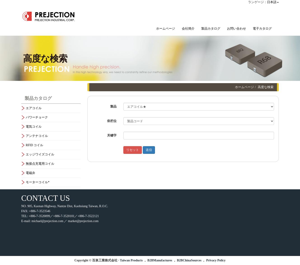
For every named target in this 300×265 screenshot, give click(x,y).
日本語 (272, 2)
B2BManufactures (160, 260)
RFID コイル (34, 145)
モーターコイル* (37, 182)
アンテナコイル (37, 136)
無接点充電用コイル (40, 163)
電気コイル (34, 126)
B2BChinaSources (189, 260)
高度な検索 (266, 87)
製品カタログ (210, 28)
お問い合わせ (236, 28)
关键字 (112, 135)
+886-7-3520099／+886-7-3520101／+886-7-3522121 (64, 216)
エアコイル (34, 108)
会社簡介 (188, 28)
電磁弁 (30, 173)
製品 (113, 106)
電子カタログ (262, 28)
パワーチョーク (37, 117)
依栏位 (112, 121)
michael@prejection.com (47, 221)
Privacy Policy (216, 260)
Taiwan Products (131, 260)
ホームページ (165, 28)
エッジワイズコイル (40, 154)
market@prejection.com (83, 221)
